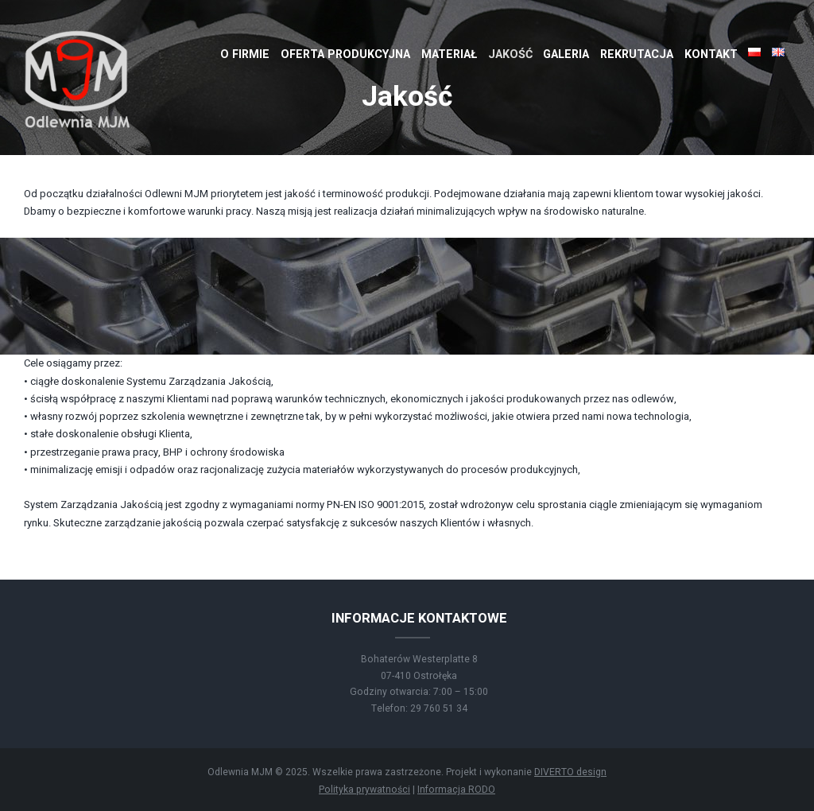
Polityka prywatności (364, 789)
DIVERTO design (570, 772)
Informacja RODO (456, 789)
